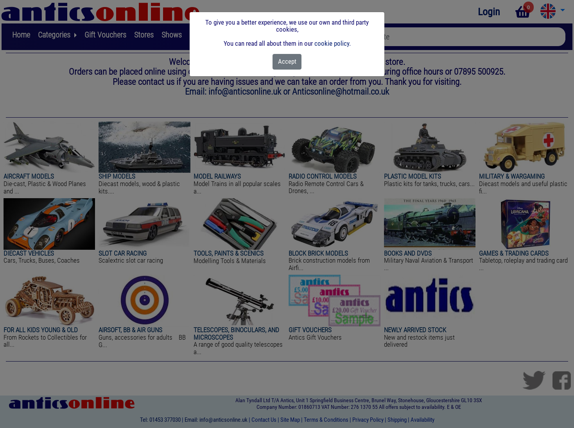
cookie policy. (332, 43)
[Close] (287, 62)
